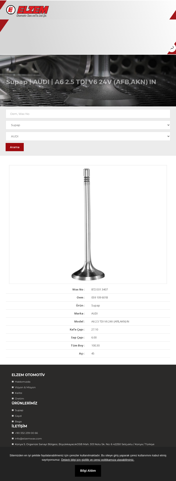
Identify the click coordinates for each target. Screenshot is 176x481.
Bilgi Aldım (88, 470)
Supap (17, 84)
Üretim (19, 398)
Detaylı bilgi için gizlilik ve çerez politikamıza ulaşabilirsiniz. (97, 459)
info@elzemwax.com (28, 438)
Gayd (18, 415)
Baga (18, 421)
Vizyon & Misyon (25, 387)
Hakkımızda (22, 381)
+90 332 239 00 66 (26, 433)
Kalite (18, 392)
